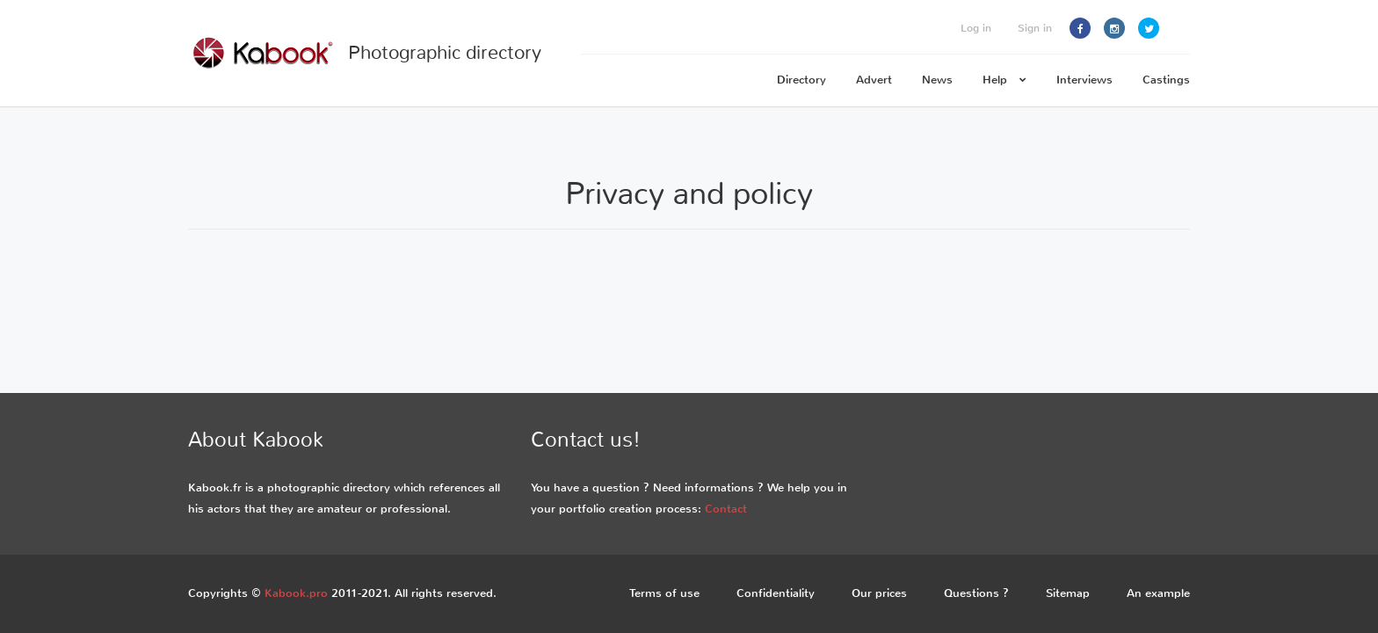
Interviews (1084, 79)
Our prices (879, 593)
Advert (874, 79)
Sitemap (1068, 593)
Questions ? (976, 593)
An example (1158, 593)
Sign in (1035, 28)
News (937, 79)
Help (1004, 79)
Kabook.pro (296, 593)
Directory (801, 79)
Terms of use (664, 593)
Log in (976, 28)
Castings (1166, 79)
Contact (726, 508)
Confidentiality (775, 593)
